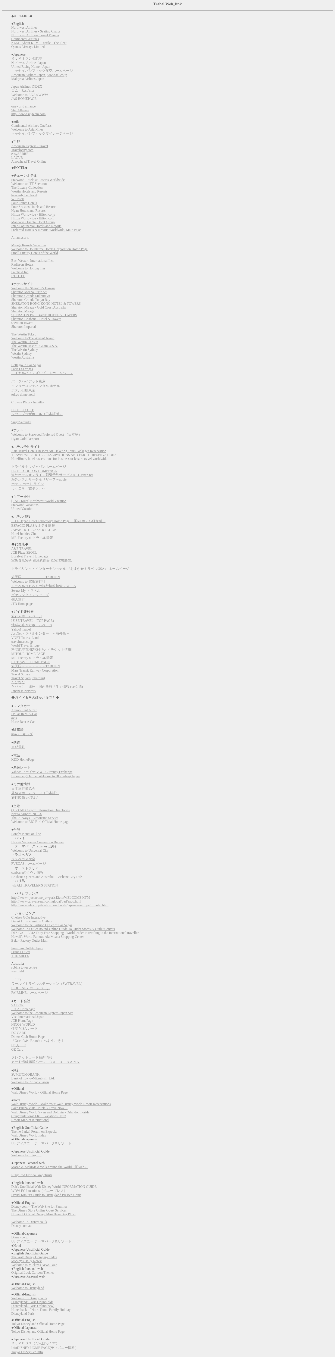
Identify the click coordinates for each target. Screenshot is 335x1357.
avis (14, 718)
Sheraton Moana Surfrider (29, 292)
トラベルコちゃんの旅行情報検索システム (43, 586)
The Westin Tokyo (23, 334)
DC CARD (18, 1033)
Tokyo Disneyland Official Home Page (38, 1324)
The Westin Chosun (24, 342)
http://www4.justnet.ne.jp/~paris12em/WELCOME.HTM (50, 897)
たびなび (18, 682)
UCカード (18, 1045)
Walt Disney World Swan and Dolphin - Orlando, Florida (50, 1112)
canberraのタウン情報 (27, 872)
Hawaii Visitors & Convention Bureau (37, 842)
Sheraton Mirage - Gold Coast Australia (38, 307)
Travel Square (21, 674)
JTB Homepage (22, 604)
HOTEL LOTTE (22, 410)
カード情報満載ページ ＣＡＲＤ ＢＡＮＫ (45, 1062)
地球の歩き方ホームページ (31, 625)
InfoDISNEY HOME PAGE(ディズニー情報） (44, 1348)
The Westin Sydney (24, 349)
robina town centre (24, 967)
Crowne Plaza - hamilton (28, 402)
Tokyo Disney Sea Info (27, 1352)
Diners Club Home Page (28, 1036)
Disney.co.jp (19, 1237)
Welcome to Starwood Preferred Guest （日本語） (46, 434)
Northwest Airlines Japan (28, 63)
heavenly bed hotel (24, 195)
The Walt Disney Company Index (34, 1257)
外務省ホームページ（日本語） (35, 793)
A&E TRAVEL (21, 548)
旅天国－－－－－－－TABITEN (35, 577)
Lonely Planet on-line (26, 834)
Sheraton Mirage (22, 311)
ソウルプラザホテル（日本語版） (37, 414)
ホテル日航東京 (23, 390)
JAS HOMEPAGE (24, 98)
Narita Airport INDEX (26, 814)
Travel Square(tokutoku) (28, 678)
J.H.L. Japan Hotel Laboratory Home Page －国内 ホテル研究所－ (58, 521)
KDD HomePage (23, 759)
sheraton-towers (22, 323)
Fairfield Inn (19, 272)
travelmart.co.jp (22, 641)
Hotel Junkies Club (24, 533)
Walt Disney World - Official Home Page (39, 1092)
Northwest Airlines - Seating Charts (35, 31)
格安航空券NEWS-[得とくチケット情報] (41, 649)
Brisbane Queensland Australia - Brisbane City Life (46, 877)
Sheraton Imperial (23, 326)
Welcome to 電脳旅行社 (28, 581)
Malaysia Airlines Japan (27, 79)
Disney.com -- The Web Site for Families (39, 1206)
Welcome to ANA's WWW (29, 95)
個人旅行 (18, 599)
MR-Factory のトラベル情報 (32, 538)
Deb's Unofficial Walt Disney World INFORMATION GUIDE (54, 1186)
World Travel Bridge (25, 645)
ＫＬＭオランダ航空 (26, 58)
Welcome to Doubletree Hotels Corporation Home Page (49, 249)
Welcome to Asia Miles (27, 129)
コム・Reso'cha (22, 90)
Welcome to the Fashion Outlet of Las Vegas (41, 925)
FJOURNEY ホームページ (30, 988)
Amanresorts (20, 237)
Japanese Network (23, 691)
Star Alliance (20, 110)
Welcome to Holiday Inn (28, 268)
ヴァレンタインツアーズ (30, 595)
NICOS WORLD (23, 1024)
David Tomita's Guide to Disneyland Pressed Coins (46, 1195)
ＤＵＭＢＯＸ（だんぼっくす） (35, 1343)
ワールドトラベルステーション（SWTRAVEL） (47, 983)
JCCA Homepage (23, 1009)
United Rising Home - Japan (30, 66)
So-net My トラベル (25, 590)
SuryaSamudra (21, 422)
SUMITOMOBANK (25, 1074)
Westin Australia (22, 357)
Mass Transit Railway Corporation (35, 670)
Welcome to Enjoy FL (26, 1155)
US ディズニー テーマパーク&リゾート (41, 1143)
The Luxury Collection (27, 187)
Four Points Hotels (24, 203)
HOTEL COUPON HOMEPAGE (34, 471)
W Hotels (17, 199)
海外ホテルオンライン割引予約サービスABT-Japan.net (52, 475)
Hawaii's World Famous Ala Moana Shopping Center (47, 936)
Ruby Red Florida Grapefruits (31, 1175)
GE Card (17, 1049)
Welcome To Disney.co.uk (29, 1222)
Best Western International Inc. (32, 260)
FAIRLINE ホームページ (29, 992)
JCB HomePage (22, 1020)
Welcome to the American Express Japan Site (42, 1013)
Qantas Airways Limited (28, 47)
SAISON (17, 1005)
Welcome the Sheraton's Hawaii (33, 288)
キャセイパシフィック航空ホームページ (42, 70)
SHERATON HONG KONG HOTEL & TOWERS (46, 303)
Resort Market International (30, 1120)
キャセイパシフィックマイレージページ (42, 133)
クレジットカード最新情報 (31, 1057)
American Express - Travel (29, 146)
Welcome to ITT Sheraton (29, 183)
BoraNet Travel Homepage (29, 556)
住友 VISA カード (24, 1028)
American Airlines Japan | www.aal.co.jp (39, 75)
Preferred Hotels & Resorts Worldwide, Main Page (46, 230)
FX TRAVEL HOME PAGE (30, 662)
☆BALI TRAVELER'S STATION (34, 885)
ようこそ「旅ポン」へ (28, 488)
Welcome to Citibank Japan (30, 1082)
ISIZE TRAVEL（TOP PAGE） (33, 620)
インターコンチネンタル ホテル (35, 386)
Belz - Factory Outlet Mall (29, 940)
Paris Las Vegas (22, 369)
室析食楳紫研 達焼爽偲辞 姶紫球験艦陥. (41, 560)
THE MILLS (20, 956)
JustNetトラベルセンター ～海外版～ (40, 633)
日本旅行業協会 (23, 788)
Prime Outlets (20, 952)
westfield (17, 971)
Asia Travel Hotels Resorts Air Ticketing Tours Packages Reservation (58, 451)
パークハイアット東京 (28, 381)
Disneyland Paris (23, 1313)
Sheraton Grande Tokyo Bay (30, 299)
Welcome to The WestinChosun (32, 338)
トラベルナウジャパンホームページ (38, 466)
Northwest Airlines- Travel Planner (35, 35)
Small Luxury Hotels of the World (34, 253)
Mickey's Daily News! (26, 1261)
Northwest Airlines (24, 27)
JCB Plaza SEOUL (24, 552)
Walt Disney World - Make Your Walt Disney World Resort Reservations (61, 1104)
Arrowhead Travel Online (28, 161)
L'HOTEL (18, 276)
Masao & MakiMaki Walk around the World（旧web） (49, 1167)
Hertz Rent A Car (23, 721)
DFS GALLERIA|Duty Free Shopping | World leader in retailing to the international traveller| (75, 933)
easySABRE (19, 154)
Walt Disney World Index (28, 1135)
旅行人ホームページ (26, 616)
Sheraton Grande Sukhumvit (30, 296)
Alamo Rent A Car (24, 710)
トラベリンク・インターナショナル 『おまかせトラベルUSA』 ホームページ (70, 568)
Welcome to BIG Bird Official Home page (40, 821)
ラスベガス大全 (23, 859)
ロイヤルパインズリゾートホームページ (42, 373)
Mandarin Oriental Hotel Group (33, 222)
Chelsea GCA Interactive (28, 917)
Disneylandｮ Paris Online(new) (32, 1306)
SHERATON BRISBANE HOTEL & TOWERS (44, 315)
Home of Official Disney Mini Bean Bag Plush (43, 1214)
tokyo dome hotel (23, 394)
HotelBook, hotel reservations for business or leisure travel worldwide (59, 458)
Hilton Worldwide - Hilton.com (32, 218)
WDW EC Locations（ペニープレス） (39, 1190)
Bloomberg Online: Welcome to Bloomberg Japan (45, 776)
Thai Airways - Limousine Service (34, 818)
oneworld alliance (23, 106)
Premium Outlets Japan (27, 948)
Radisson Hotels (22, 264)
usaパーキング (22, 734)
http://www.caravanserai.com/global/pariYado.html (46, 901)
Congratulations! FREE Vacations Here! (38, 1116)
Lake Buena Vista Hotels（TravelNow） (39, 1108)
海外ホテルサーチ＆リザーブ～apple (39, 479)
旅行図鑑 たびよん (25, 797)
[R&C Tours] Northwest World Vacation (38, 501)
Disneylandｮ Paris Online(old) (32, 1302)
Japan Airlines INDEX (26, 86)
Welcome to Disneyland (27, 1288)
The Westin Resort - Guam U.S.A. (34, 346)
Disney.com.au (21, 1226)
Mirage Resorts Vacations (28, 245)
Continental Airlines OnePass (31, 125)
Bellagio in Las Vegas (26, 365)
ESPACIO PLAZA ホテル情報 (33, 525)
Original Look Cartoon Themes (32, 1272)
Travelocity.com (22, 150)
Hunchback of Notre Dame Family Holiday (41, 1309)
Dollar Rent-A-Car (24, 714)
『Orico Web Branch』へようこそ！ (37, 1040)
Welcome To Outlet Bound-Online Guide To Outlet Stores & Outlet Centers (63, 929)
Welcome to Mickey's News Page (34, 1265)
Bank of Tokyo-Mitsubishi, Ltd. (33, 1078)
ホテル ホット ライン (27, 484)
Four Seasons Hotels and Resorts (33, 207)
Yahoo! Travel (21, 629)
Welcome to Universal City (29, 850)
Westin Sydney (21, 353)
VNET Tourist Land (25, 638)
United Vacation (22, 508)
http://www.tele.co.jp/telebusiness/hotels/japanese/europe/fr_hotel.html (60, 905)
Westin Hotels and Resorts (29, 191)
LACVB (17, 157)
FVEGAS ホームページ (28, 863)
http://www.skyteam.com (28, 114)
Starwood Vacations (24, 505)
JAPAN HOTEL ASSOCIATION (34, 530)
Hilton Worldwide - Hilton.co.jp (33, 214)
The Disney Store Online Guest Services (39, 1210)
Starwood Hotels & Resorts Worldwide (38, 180)
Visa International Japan (27, 1017)
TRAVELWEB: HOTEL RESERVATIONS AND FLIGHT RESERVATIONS (63, 455)
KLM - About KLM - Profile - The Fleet (38, 43)
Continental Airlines (25, 39)
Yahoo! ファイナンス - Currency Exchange (41, 772)
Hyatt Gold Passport (25, 439)
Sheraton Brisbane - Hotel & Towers (36, 319)
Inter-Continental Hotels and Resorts (36, 226)
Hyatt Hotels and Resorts (28, 210)
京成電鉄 (18, 747)
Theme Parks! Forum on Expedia (34, 1131)
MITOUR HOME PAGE (28, 654)
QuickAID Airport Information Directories (40, 810)
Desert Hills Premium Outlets (31, 921)
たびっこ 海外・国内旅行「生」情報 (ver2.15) (47, 686)
